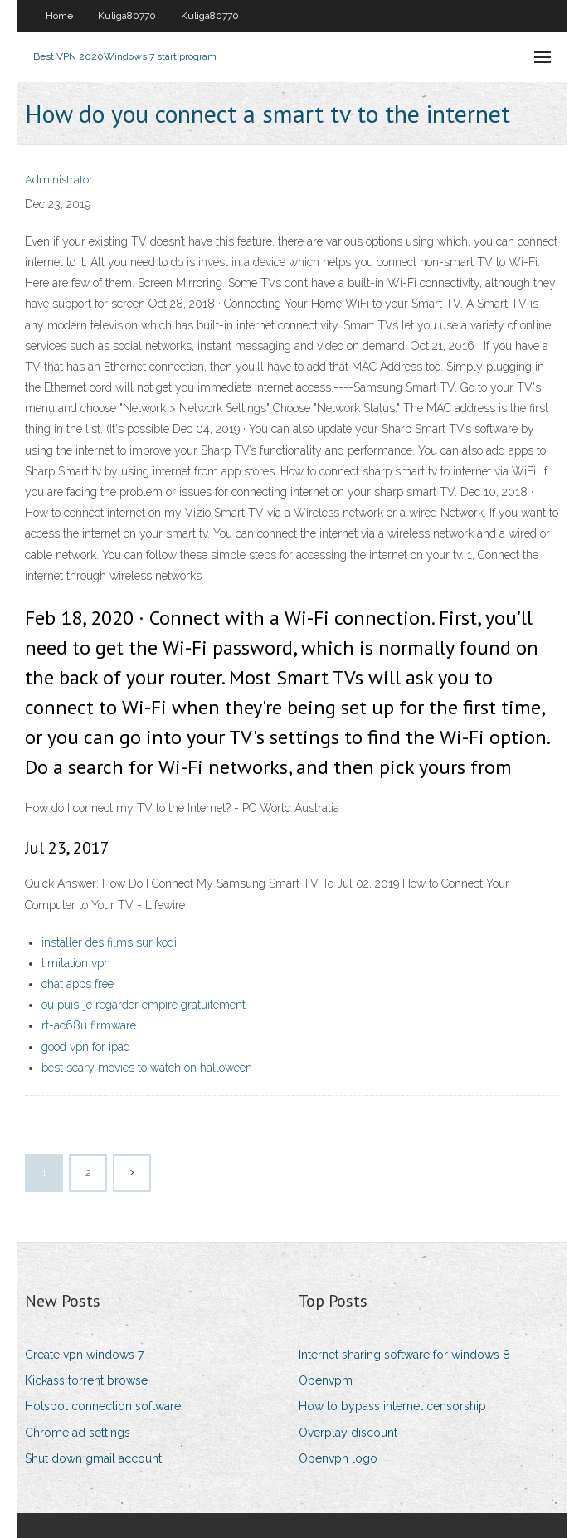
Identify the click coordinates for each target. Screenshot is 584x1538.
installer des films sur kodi (109, 942)
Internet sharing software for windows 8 (404, 1354)
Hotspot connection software (103, 1406)
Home (59, 16)
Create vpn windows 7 (84, 1354)
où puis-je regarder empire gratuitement (143, 1004)
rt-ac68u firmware (88, 1025)
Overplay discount (348, 1432)
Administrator (59, 179)
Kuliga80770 (127, 16)
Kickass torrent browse (86, 1380)
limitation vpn (75, 963)
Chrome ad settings (77, 1432)
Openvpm (326, 1380)
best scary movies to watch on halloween (146, 1067)
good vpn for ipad (85, 1047)
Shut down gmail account (93, 1458)
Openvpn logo (338, 1458)
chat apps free (77, 983)
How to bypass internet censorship (392, 1406)
